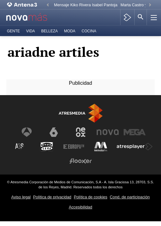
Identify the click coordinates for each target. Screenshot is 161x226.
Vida (30, 31)
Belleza (49, 31)
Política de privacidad (52, 197)
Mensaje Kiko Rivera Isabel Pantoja (85, 5)
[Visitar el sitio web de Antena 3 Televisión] (27, 132)
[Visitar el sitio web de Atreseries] (20, 146)
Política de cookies (90, 197)
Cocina (89, 31)
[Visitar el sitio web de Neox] (81, 132)
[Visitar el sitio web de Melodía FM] (101, 146)
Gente (13, 31)
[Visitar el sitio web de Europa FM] (74, 146)
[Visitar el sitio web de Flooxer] (81, 161)
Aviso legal (21, 197)
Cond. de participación (130, 197)
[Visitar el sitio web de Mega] (135, 132)
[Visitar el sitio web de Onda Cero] (47, 146)
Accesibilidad (80, 207)
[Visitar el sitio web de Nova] (108, 132)
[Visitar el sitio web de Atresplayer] (135, 146)
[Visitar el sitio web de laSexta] (54, 132)
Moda (69, 31)
